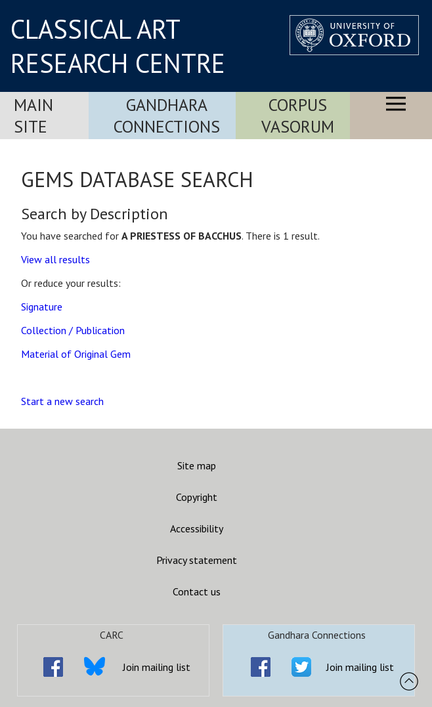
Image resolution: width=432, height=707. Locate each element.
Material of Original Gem (76, 353)
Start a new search (62, 401)
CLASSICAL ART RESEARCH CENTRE (118, 46)
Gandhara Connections (167, 115)
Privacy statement (196, 560)
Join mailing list (156, 667)
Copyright (196, 496)
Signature (41, 306)
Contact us (197, 591)
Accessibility (196, 528)
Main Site (33, 115)
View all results (55, 259)
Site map (196, 465)
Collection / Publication (73, 330)
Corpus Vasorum (297, 115)
